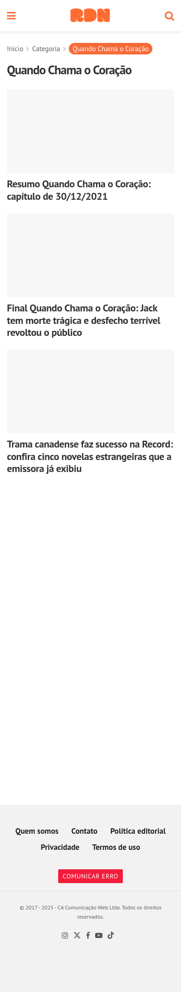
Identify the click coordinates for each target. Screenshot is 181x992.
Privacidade (60, 847)
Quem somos (36, 831)
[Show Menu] (11, 15)
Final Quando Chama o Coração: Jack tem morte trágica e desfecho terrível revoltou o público (83, 320)
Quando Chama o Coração (110, 48)
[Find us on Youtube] (99, 936)
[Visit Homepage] (90, 15)
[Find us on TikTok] (111, 936)
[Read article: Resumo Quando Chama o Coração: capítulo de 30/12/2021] (90, 131)
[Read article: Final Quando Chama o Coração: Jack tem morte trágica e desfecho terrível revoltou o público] (90, 255)
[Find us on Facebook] (88, 936)
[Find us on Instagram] (65, 936)
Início (15, 48)
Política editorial (138, 831)
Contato (85, 831)
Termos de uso (116, 847)
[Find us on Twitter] (77, 936)
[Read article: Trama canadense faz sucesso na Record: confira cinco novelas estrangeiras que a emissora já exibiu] (90, 391)
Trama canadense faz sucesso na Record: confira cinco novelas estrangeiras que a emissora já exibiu (90, 456)
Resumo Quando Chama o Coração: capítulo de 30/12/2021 (79, 189)
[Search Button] (169, 15)
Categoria (46, 48)
